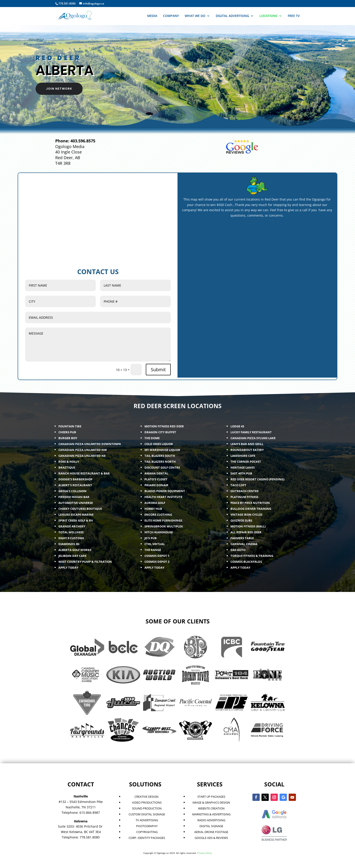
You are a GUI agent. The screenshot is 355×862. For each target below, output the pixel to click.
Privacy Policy (204, 853)
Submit (158, 369)
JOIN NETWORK (59, 88)
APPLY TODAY (240, 567)
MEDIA (152, 16)
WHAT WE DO (195, 16)
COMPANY (171, 16)
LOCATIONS (268, 16)
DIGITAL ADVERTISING (232, 16)
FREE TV (294, 16)
